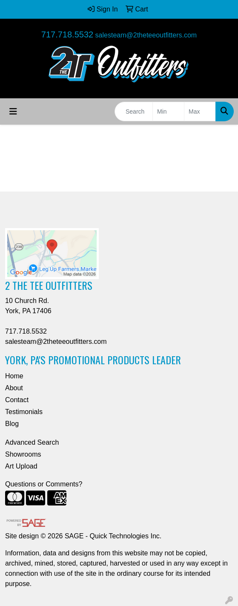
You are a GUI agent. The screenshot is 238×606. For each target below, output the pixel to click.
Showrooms (23, 454)
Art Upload (21, 466)
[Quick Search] (134, 111)
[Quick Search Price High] (200, 111)
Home (14, 376)
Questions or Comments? (43, 484)
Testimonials (24, 411)
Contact (17, 399)
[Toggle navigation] (13, 111)
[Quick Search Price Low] (168, 111)
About (14, 388)
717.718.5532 (67, 34)
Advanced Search (32, 442)
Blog (12, 423)
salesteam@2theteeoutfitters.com (146, 35)
